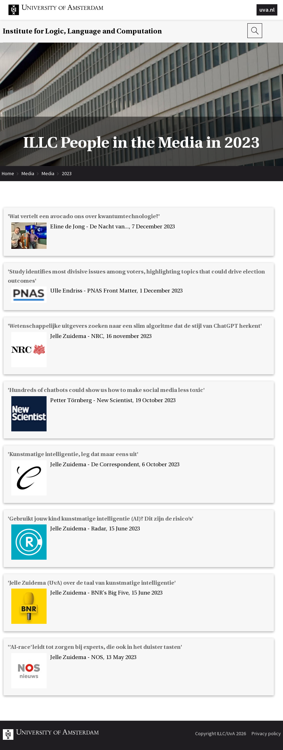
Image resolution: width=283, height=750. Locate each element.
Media (28, 173)
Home (8, 173)
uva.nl (267, 9)
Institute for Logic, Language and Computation (82, 31)
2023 (67, 173)
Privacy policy (266, 733)
